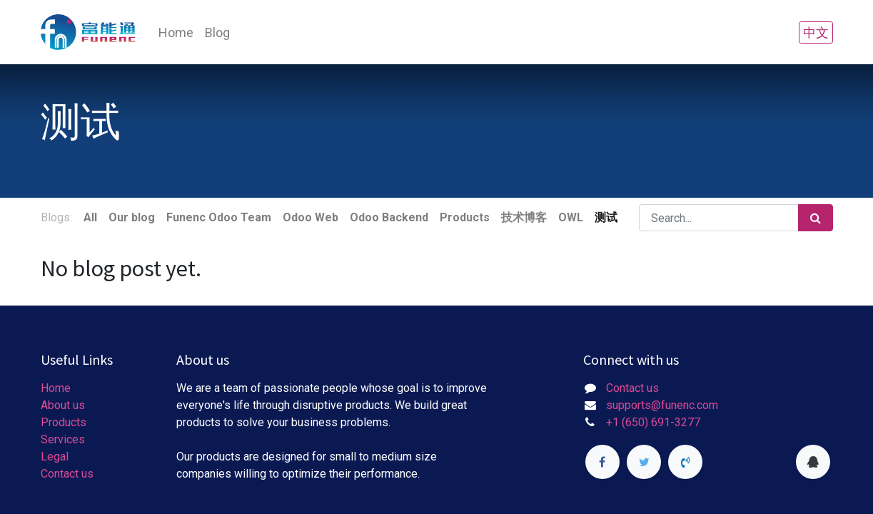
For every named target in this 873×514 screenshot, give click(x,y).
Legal (55, 456)
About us (63, 405)
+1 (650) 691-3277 (653, 422)
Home (56, 388)
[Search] (815, 217)
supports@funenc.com (662, 405)
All (90, 217)
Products (63, 422)
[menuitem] (176, 32)
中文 (816, 32)
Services (63, 439)
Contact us (67, 473)
